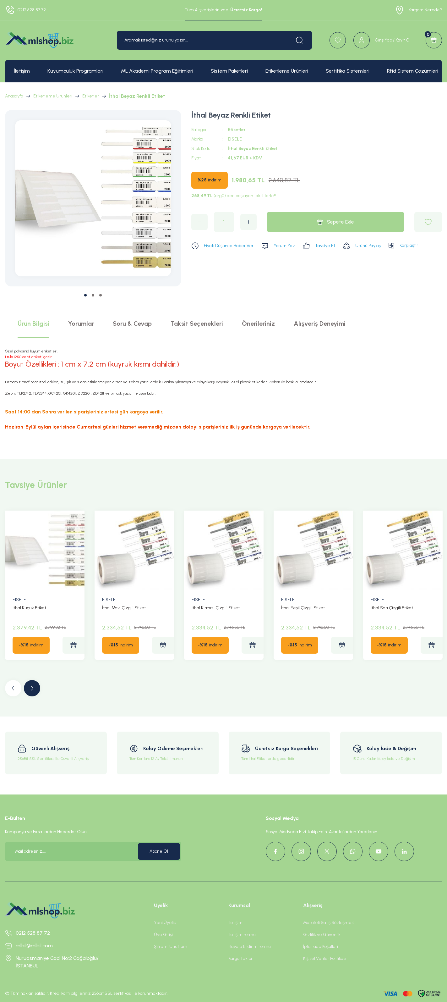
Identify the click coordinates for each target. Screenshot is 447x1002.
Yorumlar (81, 323)
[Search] (214, 40)
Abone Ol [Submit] (159, 851)
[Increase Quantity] (248, 222)
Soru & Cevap (132, 323)
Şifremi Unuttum (170, 946)
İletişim (235, 922)
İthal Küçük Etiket (29, 608)
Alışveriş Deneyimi (320, 323)
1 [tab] (85, 295)
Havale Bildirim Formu (249, 946)
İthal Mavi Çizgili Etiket (124, 608)
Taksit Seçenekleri (197, 323)
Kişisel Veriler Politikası (324, 958)
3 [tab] (100, 295)
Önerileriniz (258, 323)
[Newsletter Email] (93, 851)
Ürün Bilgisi (33, 323)
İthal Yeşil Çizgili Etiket (303, 608)
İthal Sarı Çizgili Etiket (392, 608)
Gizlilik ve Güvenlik (322, 934)
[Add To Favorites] (428, 222)
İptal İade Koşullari (320, 946)
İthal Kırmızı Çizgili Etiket (216, 608)
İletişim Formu (242, 934)
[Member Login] (382, 40)
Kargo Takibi (240, 958)
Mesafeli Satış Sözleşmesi (328, 922)
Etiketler (237, 129)
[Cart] (434, 40)
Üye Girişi (163, 934)
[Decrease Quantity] (199, 222)
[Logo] (39, 40)
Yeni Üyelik (165, 922)
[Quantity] (224, 222)
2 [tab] (93, 295)
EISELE (235, 139)
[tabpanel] (93, 198)
